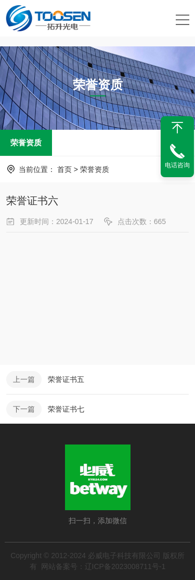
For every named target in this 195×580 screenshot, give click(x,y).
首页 (64, 169)
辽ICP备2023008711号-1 (125, 566)
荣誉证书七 (66, 409)
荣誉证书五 (66, 379)
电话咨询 (177, 165)
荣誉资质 (26, 142)
